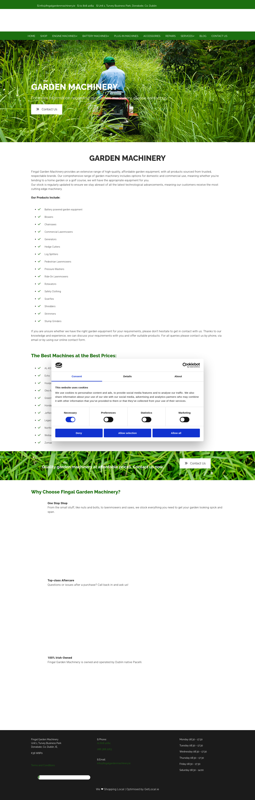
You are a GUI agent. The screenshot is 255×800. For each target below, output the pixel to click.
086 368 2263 (104, 749)
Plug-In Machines (126, 36)
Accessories (151, 36)
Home (31, 36)
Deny (79, 433)
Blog (203, 36)
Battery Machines (95, 36)
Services (187, 36)
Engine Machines (63, 36)
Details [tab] (127, 376)
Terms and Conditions (43, 765)
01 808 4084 (86, 5)
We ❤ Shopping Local (110, 789)
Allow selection (127, 433)
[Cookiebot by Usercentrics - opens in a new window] (185, 365)
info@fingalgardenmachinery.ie (57, 5)
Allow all (176, 433)
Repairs (170, 36)
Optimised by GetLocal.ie (142, 789)
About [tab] (178, 376)
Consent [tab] (77, 376)
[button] (46, 109)
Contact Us (219, 36)
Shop (43, 36)
